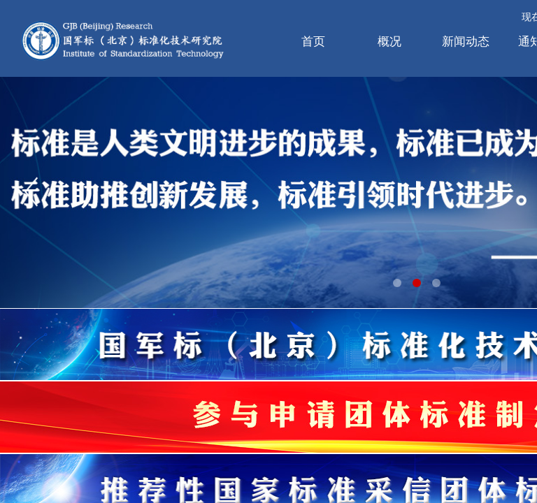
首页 (313, 41)
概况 (389, 41)
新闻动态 (465, 41)
